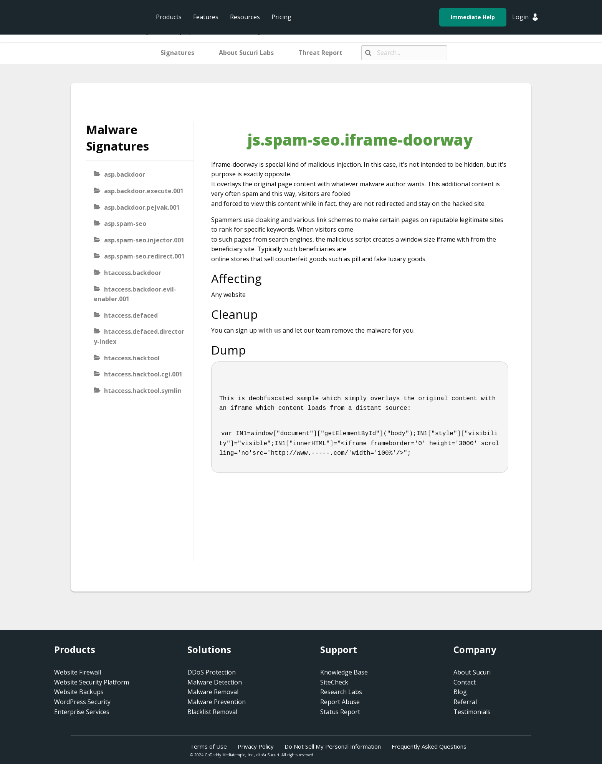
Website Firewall (77, 672)
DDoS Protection (211, 672)
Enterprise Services (81, 712)
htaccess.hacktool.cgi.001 (143, 374)
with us (269, 330)
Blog (460, 692)
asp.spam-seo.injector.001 (144, 240)
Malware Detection (214, 682)
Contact (464, 682)
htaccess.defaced (131, 315)
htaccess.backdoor (132, 272)
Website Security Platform (91, 682)
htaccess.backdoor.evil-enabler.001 (135, 294)
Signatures (177, 52)
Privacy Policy (256, 746)
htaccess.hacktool (132, 358)
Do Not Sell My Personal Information (332, 746)
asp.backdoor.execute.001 (144, 191)
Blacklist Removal (212, 712)
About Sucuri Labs (246, 52)
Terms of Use (208, 746)
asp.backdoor (124, 174)
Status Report (340, 712)
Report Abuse (340, 702)
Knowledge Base (344, 672)
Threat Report (320, 52)
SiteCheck (334, 682)
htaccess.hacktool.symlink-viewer (138, 395)
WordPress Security (82, 702)
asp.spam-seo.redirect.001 (144, 256)
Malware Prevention (216, 702)
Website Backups (79, 692)
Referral (465, 702)
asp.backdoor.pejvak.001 (142, 207)
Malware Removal (212, 692)
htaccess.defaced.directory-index (139, 336)
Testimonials (472, 712)
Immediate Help (473, 17)
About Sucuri (472, 672)
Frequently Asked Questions (429, 746)
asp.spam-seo (125, 223)
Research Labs (341, 692)
